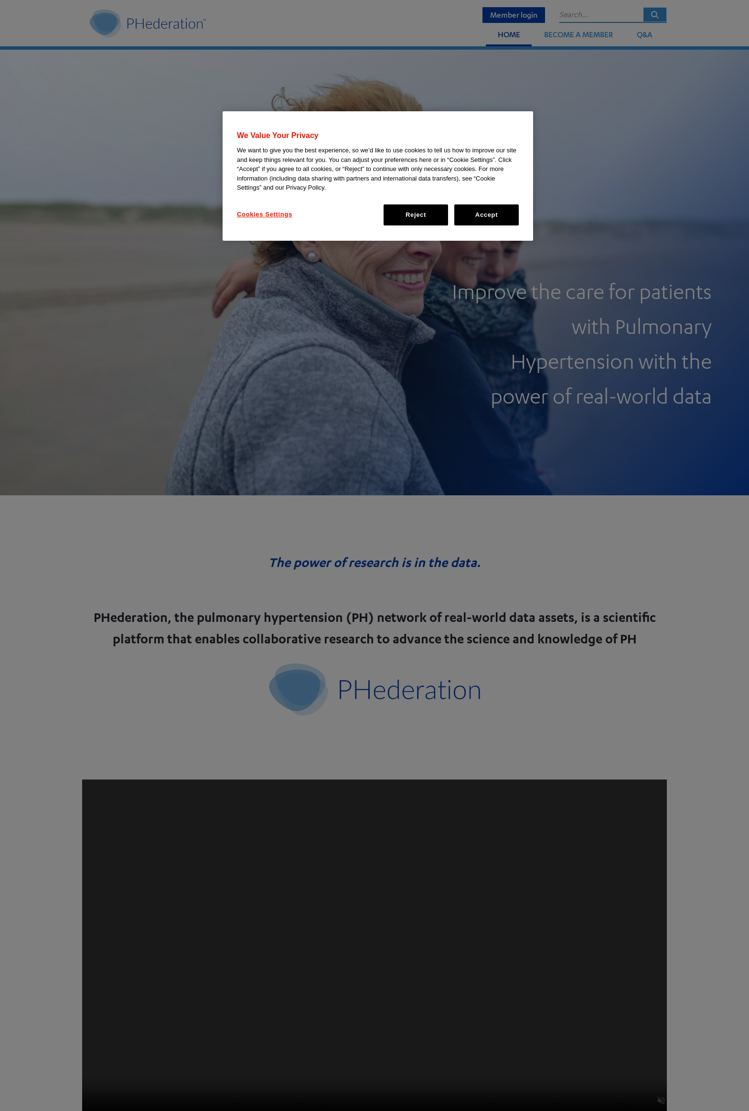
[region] (378, 176)
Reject (416, 214)
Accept (486, 214)
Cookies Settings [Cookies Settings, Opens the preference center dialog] (264, 214)
